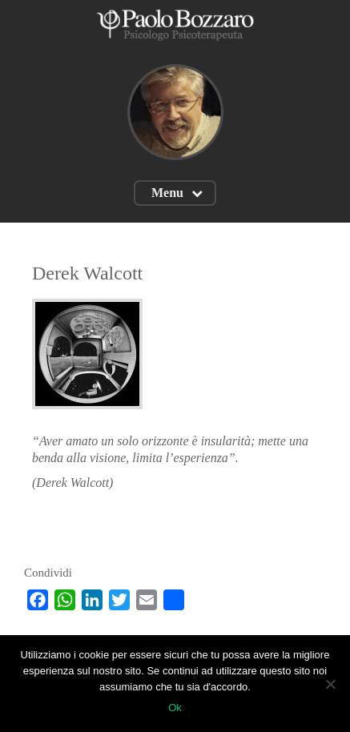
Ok (175, 708)
